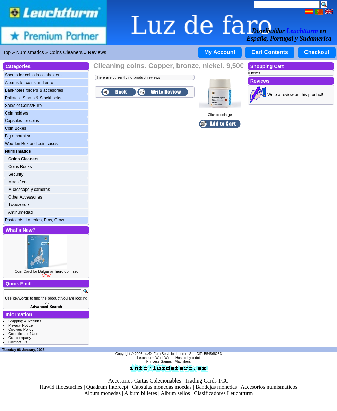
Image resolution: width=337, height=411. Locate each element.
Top (7, 52)
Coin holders (16, 113)
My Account (219, 52)
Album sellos (175, 393)
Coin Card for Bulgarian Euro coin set (46, 271)
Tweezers (19, 204)
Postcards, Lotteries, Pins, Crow (34, 220)
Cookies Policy (20, 329)
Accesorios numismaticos (269, 387)
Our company (19, 338)
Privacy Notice (20, 325)
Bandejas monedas (216, 387)
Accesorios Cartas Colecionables (144, 381)
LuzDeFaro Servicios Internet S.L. (170, 354)
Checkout (316, 52)
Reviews (97, 52)
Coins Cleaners (66, 52)
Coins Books (20, 166)
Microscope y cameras (29, 189)
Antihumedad (20, 212)
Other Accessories (25, 197)
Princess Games (159, 361)
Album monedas (102, 393)
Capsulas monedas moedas (162, 387)
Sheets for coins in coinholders (33, 75)
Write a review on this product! (295, 94)
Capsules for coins (22, 120)
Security (15, 174)
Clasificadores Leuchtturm (223, 393)
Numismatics (30, 52)
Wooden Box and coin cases (31, 143)
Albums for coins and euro (29, 82)
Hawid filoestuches (61, 387)
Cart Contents (269, 52)
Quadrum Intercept (107, 387)
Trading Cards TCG (207, 381)
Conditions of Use (23, 334)
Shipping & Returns (24, 321)
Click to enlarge (220, 113)
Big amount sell (19, 136)
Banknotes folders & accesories (34, 90)
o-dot (196, 358)
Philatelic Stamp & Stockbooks (33, 97)
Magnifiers (17, 181)
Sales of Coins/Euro (23, 105)
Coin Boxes (15, 128)
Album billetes (140, 393)
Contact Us (17, 342)
